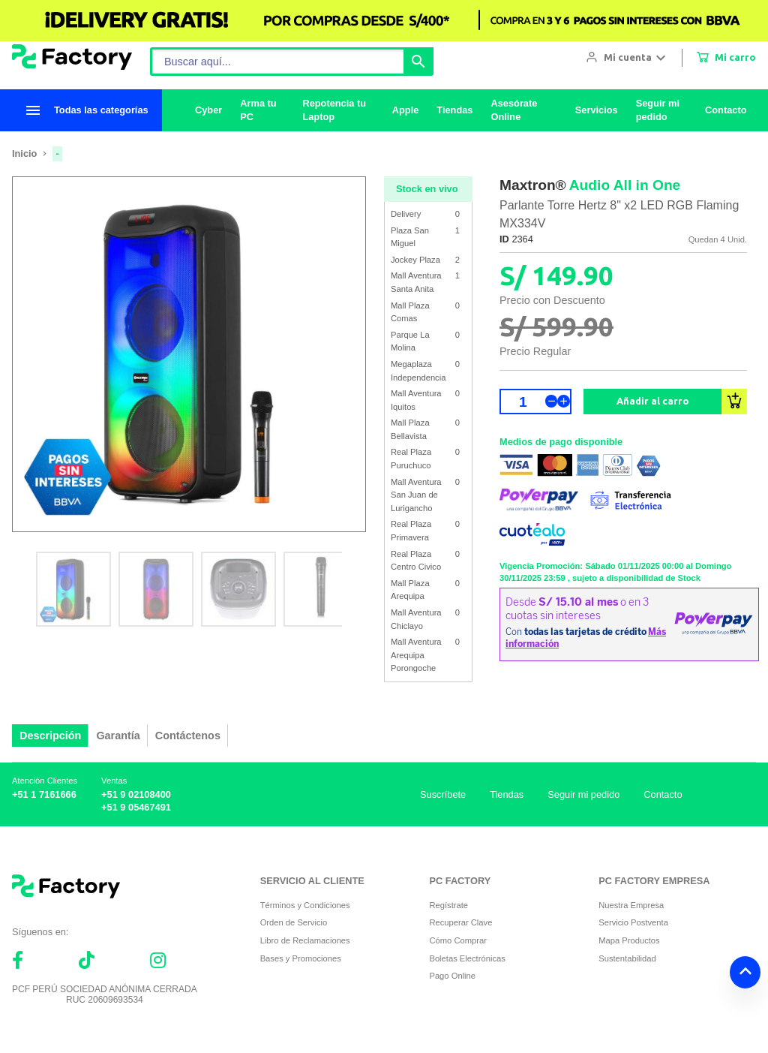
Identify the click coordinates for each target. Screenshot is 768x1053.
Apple (405, 110)
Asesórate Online (514, 110)
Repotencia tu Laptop (335, 110)
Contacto (726, 110)
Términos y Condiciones (305, 905)
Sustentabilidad (627, 958)
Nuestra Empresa (631, 905)
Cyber (208, 110)
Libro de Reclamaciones (305, 940)
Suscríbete (443, 794)
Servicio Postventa (633, 922)
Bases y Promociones (300, 958)
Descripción (50, 736)
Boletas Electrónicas (467, 958)
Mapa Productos (628, 940)
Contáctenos (187, 736)
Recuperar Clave (460, 922)
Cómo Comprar (457, 940)
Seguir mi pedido (658, 110)
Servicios (596, 110)
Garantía (118, 736)
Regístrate (448, 905)
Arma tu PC (258, 110)
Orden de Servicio (294, 922)
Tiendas (455, 110)
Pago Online (452, 975)
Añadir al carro (652, 401)
